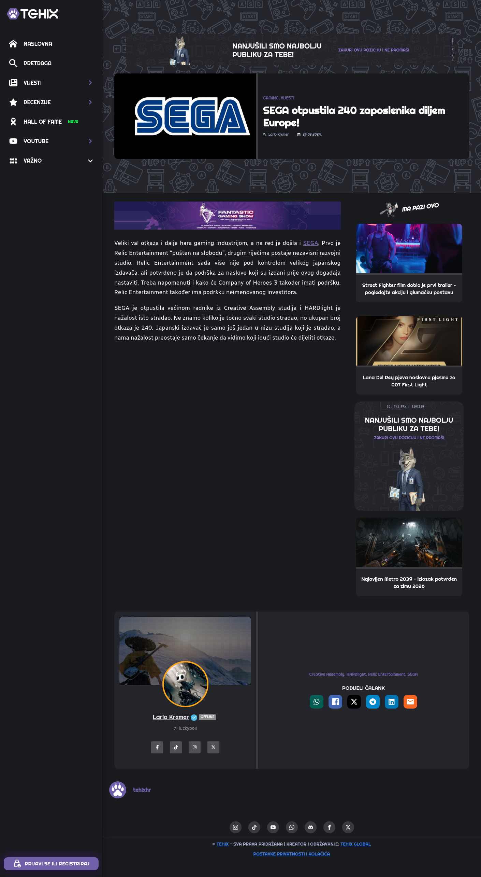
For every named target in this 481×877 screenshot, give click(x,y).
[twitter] (348, 827)
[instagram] (236, 827)
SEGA (310, 242)
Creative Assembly (326, 674)
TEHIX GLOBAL (355, 844)
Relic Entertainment (386, 674)
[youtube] (273, 827)
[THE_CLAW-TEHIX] (291, 49)
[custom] (254, 827)
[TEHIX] (32, 13)
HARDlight (356, 674)
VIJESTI (287, 97)
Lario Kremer (185, 717)
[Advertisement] (227, 399)
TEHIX (223, 844)
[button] (51, 82)
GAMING (270, 97)
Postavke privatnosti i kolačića (291, 854)
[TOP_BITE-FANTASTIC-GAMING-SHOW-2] (227, 215)
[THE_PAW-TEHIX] (409, 455)
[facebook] (329, 827)
